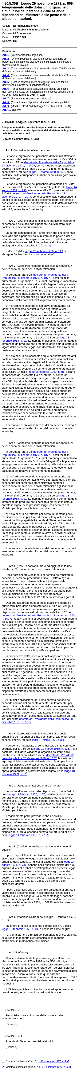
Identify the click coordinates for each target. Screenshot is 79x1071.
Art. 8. (11, 846)
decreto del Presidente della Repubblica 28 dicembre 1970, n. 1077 (38, 756)
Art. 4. (11, 442)
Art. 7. (11, 785)
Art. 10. (12, 952)
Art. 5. (11, 566)
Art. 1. (9, 150)
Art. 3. (11, 265)
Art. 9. (11, 917)
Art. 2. (11, 220)
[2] (47, 835)
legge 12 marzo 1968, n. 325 (47, 171)
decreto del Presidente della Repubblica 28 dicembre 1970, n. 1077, (35, 276)
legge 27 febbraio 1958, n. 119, (44, 251)
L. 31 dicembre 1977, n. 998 (53, 1061)
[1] (49, 245)
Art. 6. (11, 733)
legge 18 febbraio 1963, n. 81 (46, 371)
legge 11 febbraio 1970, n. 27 (26, 794)
